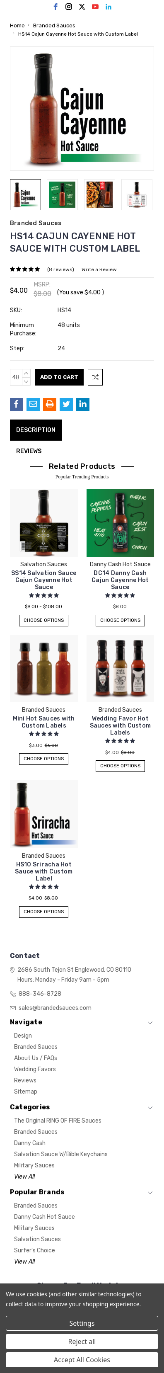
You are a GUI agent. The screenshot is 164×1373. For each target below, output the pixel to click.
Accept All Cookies (82, 1359)
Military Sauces (34, 1165)
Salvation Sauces (37, 1239)
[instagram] (68, 6)
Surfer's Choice (34, 1250)
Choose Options (44, 620)
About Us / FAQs (35, 1058)
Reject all (82, 1341)
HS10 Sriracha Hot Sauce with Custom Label (43, 871)
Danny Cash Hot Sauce (44, 1216)
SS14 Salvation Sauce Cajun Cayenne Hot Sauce (43, 580)
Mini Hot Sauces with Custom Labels (44, 722)
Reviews (28, 451)
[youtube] (95, 6)
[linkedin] (108, 6)
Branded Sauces (36, 1046)
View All (24, 1176)
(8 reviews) (60, 269)
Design (23, 1035)
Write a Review (99, 269)
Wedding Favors (35, 1069)
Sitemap (25, 1091)
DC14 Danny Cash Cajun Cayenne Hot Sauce (120, 580)
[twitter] (82, 6)
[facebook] (55, 6)
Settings (82, 1323)
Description (35, 430)
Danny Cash (30, 1143)
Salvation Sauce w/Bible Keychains (61, 1154)
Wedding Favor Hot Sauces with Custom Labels (120, 725)
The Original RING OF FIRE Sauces (57, 1120)
